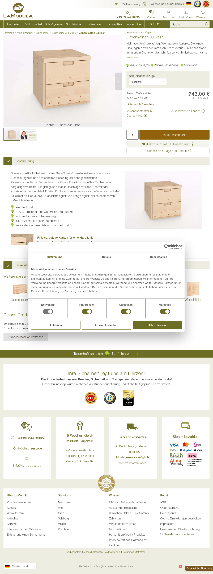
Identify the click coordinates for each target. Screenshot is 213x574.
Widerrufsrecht (169, 507)
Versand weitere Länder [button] (185, 111)
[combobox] (190, 24)
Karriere (11, 523)
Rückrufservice (27, 448)
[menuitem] (13, 24)
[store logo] (18, 11)
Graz (61, 513)
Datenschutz (168, 513)
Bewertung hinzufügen (139, 32)
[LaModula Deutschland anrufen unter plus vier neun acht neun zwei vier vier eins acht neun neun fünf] (128, 14)
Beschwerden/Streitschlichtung (180, 529)
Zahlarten (115, 518)
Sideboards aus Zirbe (64, 32)
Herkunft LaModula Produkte (127, 534)
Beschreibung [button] (25, 161)
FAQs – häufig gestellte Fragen (128, 502)
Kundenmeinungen (19, 502)
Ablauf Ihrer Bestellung (123, 507)
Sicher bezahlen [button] (186, 437)
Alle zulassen (157, 325)
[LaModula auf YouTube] (180, 566)
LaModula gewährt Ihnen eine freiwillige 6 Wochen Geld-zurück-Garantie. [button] (80, 456)
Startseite (8, 32)
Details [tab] (106, 256)
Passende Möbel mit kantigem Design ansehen (66, 240)
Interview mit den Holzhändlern (128, 539)
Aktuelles (12, 518)
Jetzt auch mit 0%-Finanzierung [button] (165, 144)
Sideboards (42, 32)
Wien (61, 507)
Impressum (167, 523)
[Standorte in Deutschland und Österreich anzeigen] (168, 14)
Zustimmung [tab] (54, 256)
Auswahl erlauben (106, 325)
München (64, 502)
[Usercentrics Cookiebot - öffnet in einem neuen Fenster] (167, 247)
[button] (128, 4)
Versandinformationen (122, 523)
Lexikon (114, 545)
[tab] (106, 161)
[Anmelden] (186, 14)
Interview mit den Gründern (24, 529)
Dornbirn (63, 529)
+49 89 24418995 (27, 438)
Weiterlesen (133, 57)
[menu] (83, 24)
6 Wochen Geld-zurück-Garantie (129, 513)
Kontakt (12, 507)
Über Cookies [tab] (158, 256)
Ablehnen (56, 325)
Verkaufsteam (15, 513)
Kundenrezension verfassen (26, 337)
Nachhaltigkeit (118, 529)
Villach (62, 523)
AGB (163, 502)
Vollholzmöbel (25, 32)
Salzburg (63, 518)
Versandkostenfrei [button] (132, 437)
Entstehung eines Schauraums (26, 534)
